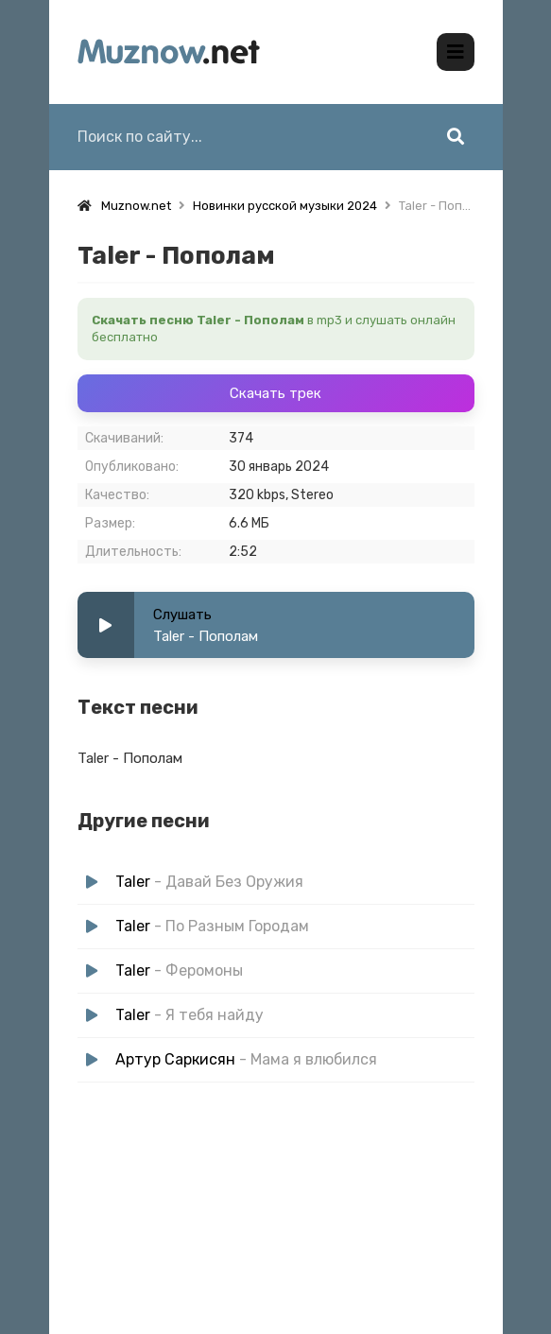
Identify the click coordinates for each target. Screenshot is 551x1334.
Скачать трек (275, 393)
